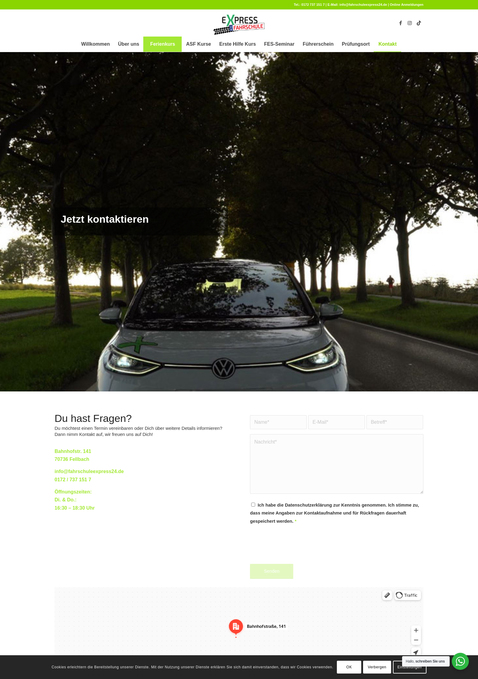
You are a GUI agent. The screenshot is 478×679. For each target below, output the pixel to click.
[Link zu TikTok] (418, 22)
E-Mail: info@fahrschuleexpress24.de (357, 4)
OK (349, 667)
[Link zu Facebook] (400, 22)
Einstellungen (410, 667)
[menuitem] (95, 44)
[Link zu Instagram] (409, 22)
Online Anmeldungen (406, 4)
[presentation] (296, 549)
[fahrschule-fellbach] (239, 22)
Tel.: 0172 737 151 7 (309, 4)
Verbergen (377, 667)
